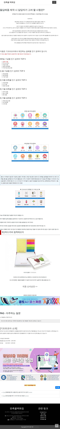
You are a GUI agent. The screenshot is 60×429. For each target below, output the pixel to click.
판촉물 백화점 (9, 2)
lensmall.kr (36, 427)
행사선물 (43, 414)
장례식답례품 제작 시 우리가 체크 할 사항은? (15, 396)
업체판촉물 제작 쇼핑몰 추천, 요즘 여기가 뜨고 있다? (16, 392)
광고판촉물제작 (19, 181)
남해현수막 (43, 417)
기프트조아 (33, 272)
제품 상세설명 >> (30, 286)
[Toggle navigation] (54, 2)
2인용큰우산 (43, 412)
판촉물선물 (43, 419)
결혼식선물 (5, 61)
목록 (57, 387)
